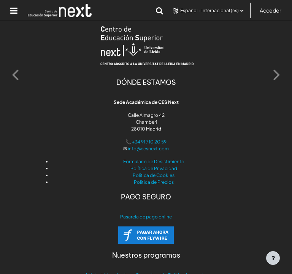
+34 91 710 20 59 (149, 142)
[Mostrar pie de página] (273, 258)
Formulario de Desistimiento (153, 161)
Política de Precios (154, 182)
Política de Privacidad (153, 168)
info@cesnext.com (148, 148)
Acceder (270, 10)
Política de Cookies (154, 175)
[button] (160, 11)
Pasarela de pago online (146, 217)
